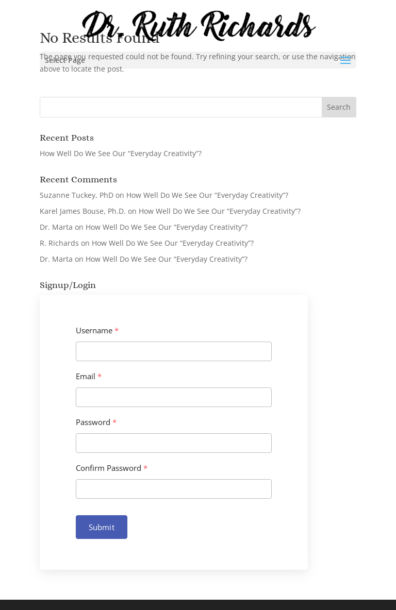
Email (89, 376)
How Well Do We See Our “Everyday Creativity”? (121, 153)
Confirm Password (111, 468)
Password (96, 422)
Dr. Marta (56, 227)
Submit (101, 527)
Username (97, 330)
